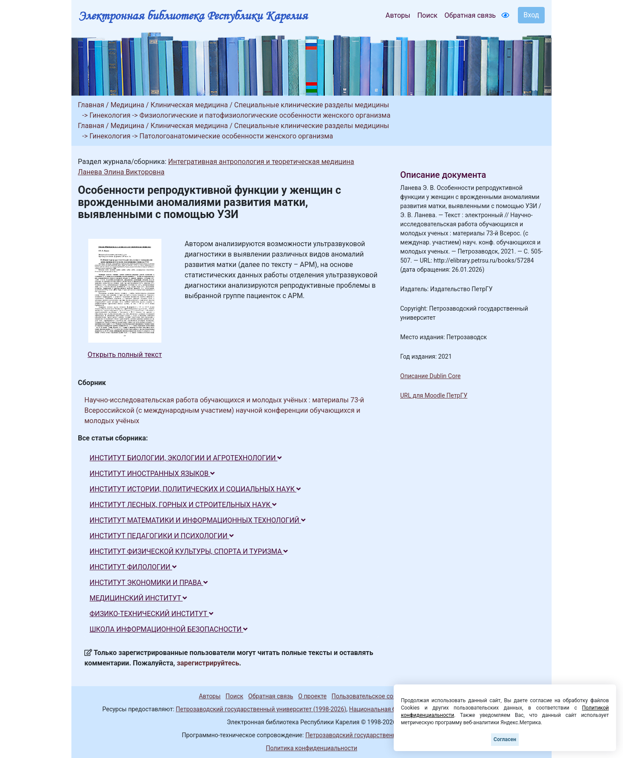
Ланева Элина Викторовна (121, 172)
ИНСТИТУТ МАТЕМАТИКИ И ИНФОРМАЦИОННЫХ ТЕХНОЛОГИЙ (197, 520)
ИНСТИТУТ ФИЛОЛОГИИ (133, 567)
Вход (531, 15)
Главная (91, 105)
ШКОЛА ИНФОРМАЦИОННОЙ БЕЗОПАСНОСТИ (168, 629)
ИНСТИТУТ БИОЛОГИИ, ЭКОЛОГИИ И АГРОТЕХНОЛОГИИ (186, 458)
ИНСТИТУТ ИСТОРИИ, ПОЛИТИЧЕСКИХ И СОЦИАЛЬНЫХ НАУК (195, 489)
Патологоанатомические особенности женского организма (236, 136)
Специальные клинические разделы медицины (311, 105)
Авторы (397, 15)
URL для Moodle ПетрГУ (433, 395)
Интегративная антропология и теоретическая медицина (261, 161)
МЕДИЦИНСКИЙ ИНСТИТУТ (138, 598)
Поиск (427, 15)
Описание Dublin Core (430, 376)
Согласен (505, 739)
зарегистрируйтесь (208, 663)
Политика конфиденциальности (311, 748)
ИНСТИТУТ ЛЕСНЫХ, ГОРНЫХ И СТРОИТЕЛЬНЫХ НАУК (183, 505)
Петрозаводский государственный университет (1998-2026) (261, 709)
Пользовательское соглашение (376, 696)
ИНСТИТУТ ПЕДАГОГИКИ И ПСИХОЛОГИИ (162, 536)
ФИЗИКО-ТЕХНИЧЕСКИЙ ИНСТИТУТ (151, 614)
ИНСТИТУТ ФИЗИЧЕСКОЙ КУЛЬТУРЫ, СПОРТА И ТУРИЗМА (189, 551)
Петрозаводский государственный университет (373, 735)
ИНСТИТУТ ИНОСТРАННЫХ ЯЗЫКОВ (152, 473)
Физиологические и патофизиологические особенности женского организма (264, 115)
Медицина (127, 105)
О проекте (312, 696)
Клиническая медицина (189, 105)
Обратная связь (470, 15)
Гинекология (110, 115)
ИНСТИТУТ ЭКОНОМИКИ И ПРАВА (149, 582)
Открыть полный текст (125, 354)
